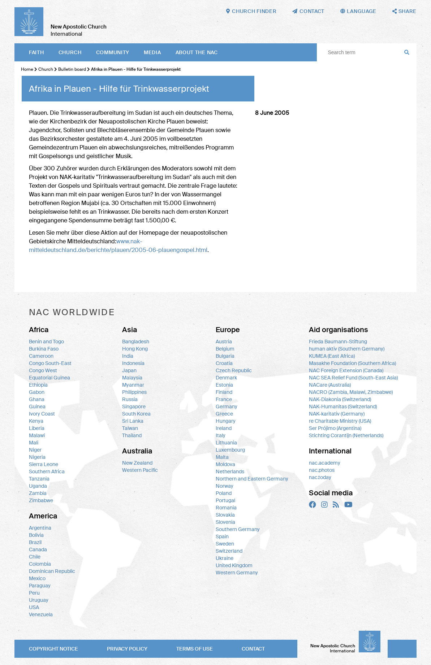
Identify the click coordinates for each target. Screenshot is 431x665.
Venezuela (41, 614)
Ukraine (224, 558)
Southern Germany (238, 529)
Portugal (225, 500)
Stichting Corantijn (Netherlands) (346, 435)
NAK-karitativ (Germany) (337, 413)
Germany (226, 406)
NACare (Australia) (330, 385)
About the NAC (197, 52)
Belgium (225, 348)
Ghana (36, 399)
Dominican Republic (52, 571)
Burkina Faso (44, 348)
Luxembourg (230, 450)
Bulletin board (72, 69)
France (224, 399)
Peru (34, 593)
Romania (226, 507)
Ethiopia (38, 385)
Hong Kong (135, 348)
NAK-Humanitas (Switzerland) (343, 406)
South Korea (136, 413)
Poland (224, 493)
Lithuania (226, 442)
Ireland (224, 428)
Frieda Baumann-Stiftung (338, 341)
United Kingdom (234, 565)
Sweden (225, 543)
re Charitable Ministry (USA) (340, 421)
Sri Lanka (132, 421)
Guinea (37, 406)
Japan (129, 370)
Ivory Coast (42, 413)
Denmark (226, 377)
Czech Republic (234, 370)
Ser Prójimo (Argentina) (335, 428)
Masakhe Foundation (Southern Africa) (352, 363)
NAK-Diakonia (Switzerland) (340, 399)
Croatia (224, 363)
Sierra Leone (43, 464)
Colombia (40, 564)
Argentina (40, 528)
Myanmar (133, 385)
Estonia (224, 385)
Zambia (38, 493)
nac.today (320, 477)
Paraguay (40, 585)
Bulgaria (225, 356)
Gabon (36, 392)
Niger (35, 450)
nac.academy (324, 463)
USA (34, 607)
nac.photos (322, 470)
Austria (224, 341)
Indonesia (133, 363)
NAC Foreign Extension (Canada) (346, 370)
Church (70, 52)
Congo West (43, 370)
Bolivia (36, 535)
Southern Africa (47, 471)
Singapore (134, 406)
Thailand (132, 435)
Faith (36, 52)
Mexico (37, 578)
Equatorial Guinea (49, 377)
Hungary (226, 421)
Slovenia (225, 522)
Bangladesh (135, 341)
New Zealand (137, 463)
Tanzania (39, 478)
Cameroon (41, 356)
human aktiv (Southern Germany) (346, 348)
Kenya (36, 421)
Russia (130, 399)
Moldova (225, 464)
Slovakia (225, 515)
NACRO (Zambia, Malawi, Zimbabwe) (351, 392)
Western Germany (237, 572)
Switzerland (229, 551)
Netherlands (230, 471)
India (127, 356)
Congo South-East (50, 363)
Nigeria (37, 457)
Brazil (35, 542)
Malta (222, 457)
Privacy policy (127, 649)
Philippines (134, 392)
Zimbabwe (41, 500)
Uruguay (38, 600)
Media (152, 52)
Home (27, 69)
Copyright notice (53, 649)
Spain (222, 536)
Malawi (37, 435)
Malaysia (132, 377)
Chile (34, 556)
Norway (224, 486)
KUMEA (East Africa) (332, 356)
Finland (224, 392)
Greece (224, 413)
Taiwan (130, 428)
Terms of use (194, 649)
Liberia (36, 428)
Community (112, 52)
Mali (33, 442)
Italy (220, 435)
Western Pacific (140, 470)
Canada (38, 549)
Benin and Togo (46, 341)
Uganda (38, 486)
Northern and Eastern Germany (252, 478)
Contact (253, 649)
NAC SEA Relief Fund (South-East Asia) (353, 377)
